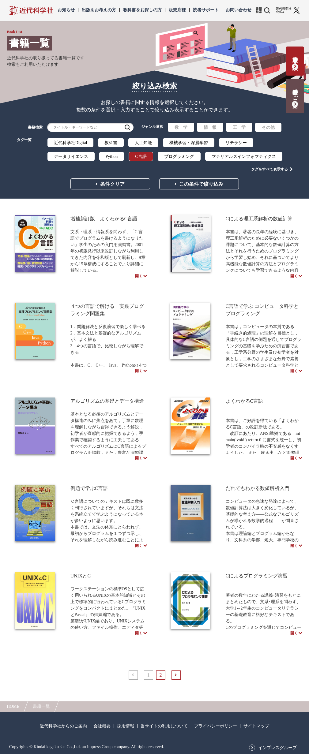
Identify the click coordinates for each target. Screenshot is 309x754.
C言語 (140, 156)
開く (138, 278)
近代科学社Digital (70, 142)
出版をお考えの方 (99, 10)
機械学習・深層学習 (188, 142)
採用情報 (125, 726)
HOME (13, 706)
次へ (176, 687)
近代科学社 (31, 10)
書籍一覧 (41, 706)
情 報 (210, 127)
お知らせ (66, 10)
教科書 (110, 142)
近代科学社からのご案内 (63, 726)
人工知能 (143, 142)
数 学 (181, 127)
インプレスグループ (277, 748)
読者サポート (206, 10)
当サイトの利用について (164, 726)
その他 (268, 127)
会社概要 (102, 726)
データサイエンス (71, 156)
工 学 (239, 127)
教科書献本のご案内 (295, 92)
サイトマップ (256, 726)
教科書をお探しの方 (142, 10)
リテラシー (236, 142)
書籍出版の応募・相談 (295, 57)
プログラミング (179, 156)
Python (112, 156)
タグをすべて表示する (269, 168)
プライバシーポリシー (215, 726)
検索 (127, 127)
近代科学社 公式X (283, 10)
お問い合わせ (238, 10)
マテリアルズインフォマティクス (244, 156)
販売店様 (177, 10)
